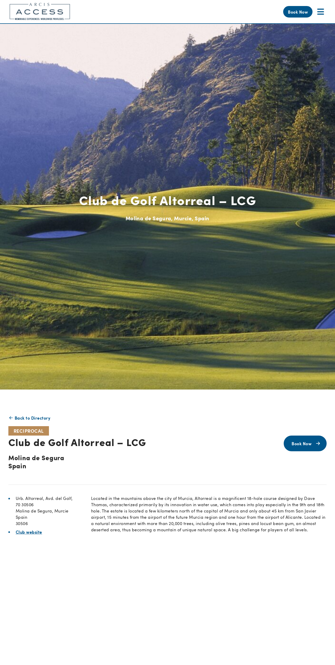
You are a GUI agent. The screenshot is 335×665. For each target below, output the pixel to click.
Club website (29, 532)
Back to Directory (29, 418)
